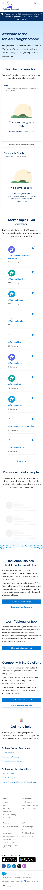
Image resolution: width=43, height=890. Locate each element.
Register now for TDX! (13, 14)
